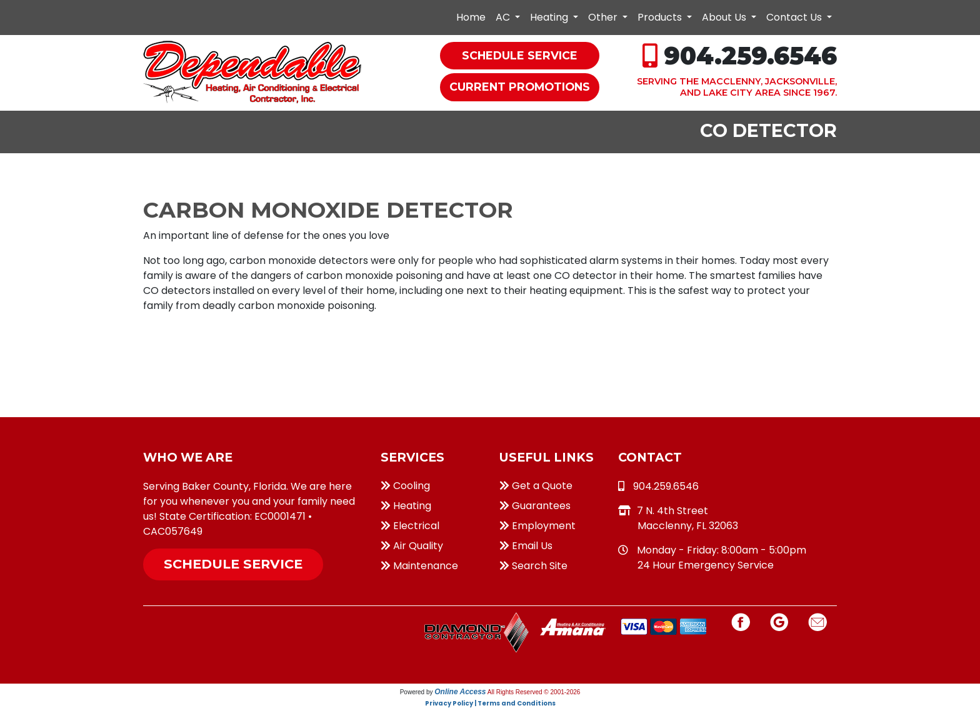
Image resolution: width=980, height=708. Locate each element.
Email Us (525, 546)
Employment (537, 525)
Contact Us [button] (795, 17)
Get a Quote (535, 485)
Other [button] (604, 17)
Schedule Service (233, 564)
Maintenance (419, 566)
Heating (406, 505)
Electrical (410, 525)
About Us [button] (725, 17)
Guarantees (535, 505)
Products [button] (661, 17)
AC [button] (504, 17)
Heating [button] (550, 17)
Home (471, 17)
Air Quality (412, 546)
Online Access (460, 691)
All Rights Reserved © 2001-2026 (534, 692)
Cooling (405, 485)
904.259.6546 (750, 56)
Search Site (533, 566)
